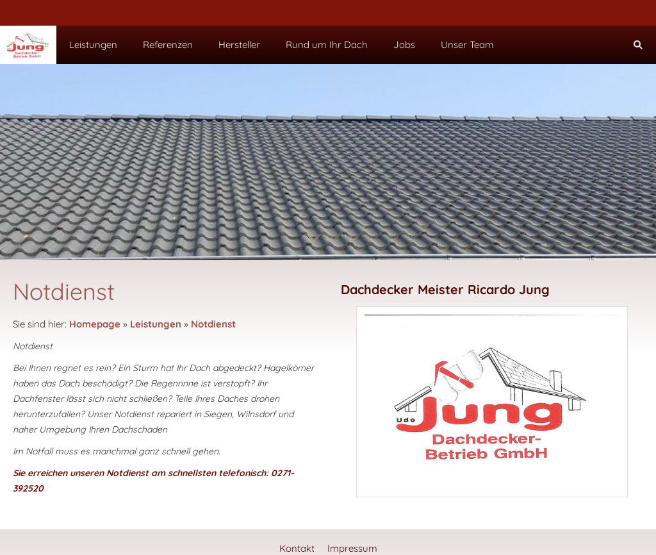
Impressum (352, 548)
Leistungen (155, 324)
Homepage (94, 324)
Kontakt (297, 548)
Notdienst (213, 324)
